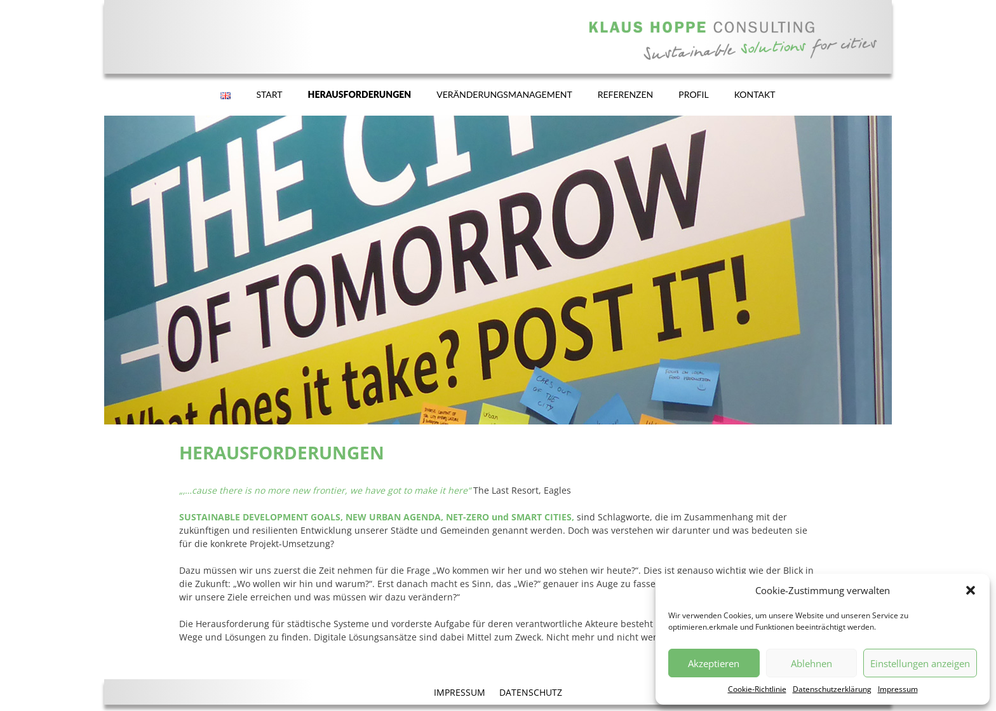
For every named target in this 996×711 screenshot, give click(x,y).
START (269, 94)
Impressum (898, 689)
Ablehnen (811, 663)
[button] (970, 590)
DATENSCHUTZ (530, 692)
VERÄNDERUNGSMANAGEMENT (504, 94)
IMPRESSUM (459, 692)
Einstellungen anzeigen (920, 663)
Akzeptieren (713, 663)
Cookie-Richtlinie (757, 689)
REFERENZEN (626, 94)
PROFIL (693, 94)
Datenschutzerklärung (832, 689)
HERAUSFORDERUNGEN (360, 94)
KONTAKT (755, 94)
